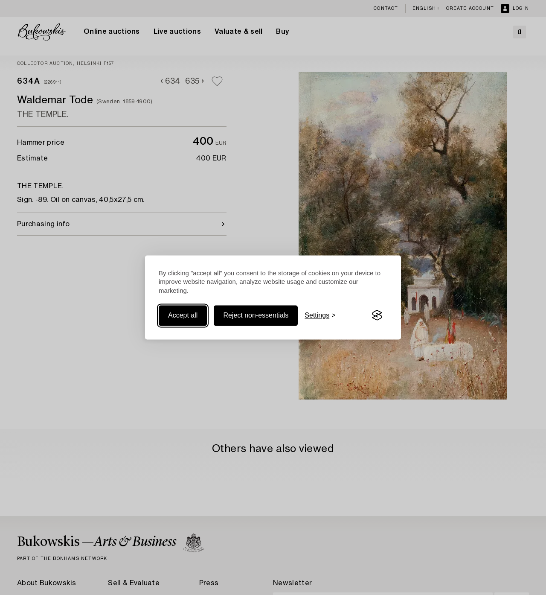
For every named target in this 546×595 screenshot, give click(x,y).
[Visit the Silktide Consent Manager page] (377, 315)
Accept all (182, 315)
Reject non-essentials (255, 315)
